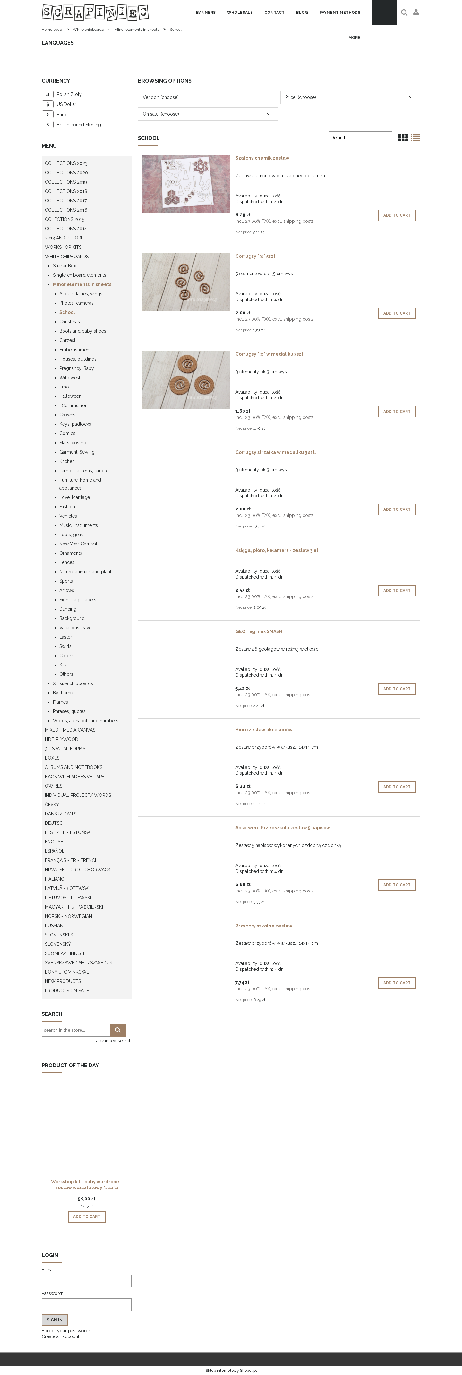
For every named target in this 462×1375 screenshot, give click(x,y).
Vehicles (68, 515)
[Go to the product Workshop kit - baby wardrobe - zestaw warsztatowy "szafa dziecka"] (86, 1136)
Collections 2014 (66, 228)
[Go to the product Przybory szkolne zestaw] (186, 927)
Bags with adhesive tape (74, 776)
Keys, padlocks (75, 424)
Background (72, 618)
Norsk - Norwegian (68, 916)
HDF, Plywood (61, 739)
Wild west (69, 377)
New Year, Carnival (78, 543)
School (67, 312)
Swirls (65, 646)
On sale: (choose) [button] (161, 114)
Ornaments (70, 553)
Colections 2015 (64, 219)
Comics (67, 433)
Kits (63, 664)
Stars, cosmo (72, 442)
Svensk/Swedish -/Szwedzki (79, 962)
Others (66, 674)
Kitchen (67, 461)
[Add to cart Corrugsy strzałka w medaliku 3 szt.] (397, 509)
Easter (65, 637)
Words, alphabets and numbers (85, 720)
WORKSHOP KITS (63, 247)
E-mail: (49, 1269)
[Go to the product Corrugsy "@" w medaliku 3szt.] (186, 380)
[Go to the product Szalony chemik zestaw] (186, 184)
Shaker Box (64, 265)
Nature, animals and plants (86, 571)
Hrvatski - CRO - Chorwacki (78, 869)
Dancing (67, 609)
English (54, 841)
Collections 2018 (66, 191)
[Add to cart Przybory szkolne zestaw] (397, 983)
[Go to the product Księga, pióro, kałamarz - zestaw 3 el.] (186, 552)
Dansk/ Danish (62, 813)
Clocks (66, 655)
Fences (66, 562)
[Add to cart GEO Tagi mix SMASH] (397, 689)
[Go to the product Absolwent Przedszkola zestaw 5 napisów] (186, 829)
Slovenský (58, 944)
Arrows (66, 590)
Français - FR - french (71, 860)
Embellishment (74, 349)
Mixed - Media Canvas (70, 730)
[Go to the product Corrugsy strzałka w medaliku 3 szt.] (186, 454)
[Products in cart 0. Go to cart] (384, 12)
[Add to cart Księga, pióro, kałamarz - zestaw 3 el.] (397, 590)
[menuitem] (206, 12)
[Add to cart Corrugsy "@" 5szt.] (397, 313)
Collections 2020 (66, 172)
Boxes (52, 758)
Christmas (69, 321)
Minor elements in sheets (82, 284)
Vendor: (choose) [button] (161, 97)
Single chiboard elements (79, 275)
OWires (53, 785)
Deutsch (55, 823)
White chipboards (67, 256)
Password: (52, 1293)
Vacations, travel (76, 627)
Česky (52, 804)
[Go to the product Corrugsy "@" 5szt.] (186, 282)
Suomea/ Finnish (64, 953)
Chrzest (67, 340)
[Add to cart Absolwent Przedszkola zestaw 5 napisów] (397, 885)
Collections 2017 (66, 200)
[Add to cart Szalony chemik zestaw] (397, 215)
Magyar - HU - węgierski (74, 906)
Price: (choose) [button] (300, 97)
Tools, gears (72, 534)
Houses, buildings (78, 358)
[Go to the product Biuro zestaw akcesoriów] (186, 731)
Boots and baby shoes (82, 331)
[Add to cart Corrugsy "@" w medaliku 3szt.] (397, 411)
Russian (54, 925)
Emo (64, 386)
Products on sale (67, 990)
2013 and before (64, 237)
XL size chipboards (73, 683)
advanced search (114, 1040)
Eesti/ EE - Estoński (68, 832)
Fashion (67, 506)
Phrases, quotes (69, 711)
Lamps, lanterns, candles (85, 470)
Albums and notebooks (73, 767)
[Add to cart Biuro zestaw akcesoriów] (397, 787)
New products (63, 981)
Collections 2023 (66, 163)
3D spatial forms (65, 748)
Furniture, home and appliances (80, 484)
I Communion (73, 405)
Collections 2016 (66, 210)
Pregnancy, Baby (76, 368)
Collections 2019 (66, 182)
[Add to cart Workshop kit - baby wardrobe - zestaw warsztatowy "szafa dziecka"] (87, 1217)
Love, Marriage (74, 497)
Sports (66, 581)
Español (54, 851)
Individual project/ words (78, 795)
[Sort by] (360, 137)
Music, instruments (78, 525)
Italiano (54, 879)
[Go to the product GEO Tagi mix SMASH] (186, 633)
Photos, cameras (76, 303)
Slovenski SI (59, 934)
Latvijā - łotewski (67, 888)
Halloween (70, 396)
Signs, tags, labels (77, 599)
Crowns (67, 414)
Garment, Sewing (77, 452)
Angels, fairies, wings (80, 293)
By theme (63, 692)
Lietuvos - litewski (68, 897)
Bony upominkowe (67, 972)
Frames (60, 702)
